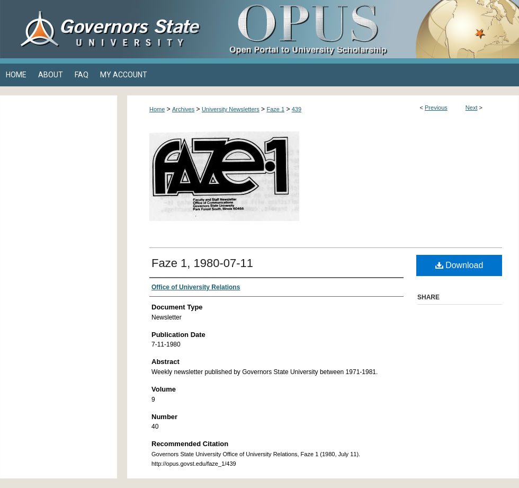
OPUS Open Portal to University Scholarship (365, 29)
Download (459, 265)
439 (296, 109)
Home (157, 109)
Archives (183, 109)
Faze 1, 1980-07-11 (202, 263)
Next (472, 107)
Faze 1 (275, 109)
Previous (436, 107)
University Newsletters (231, 109)
